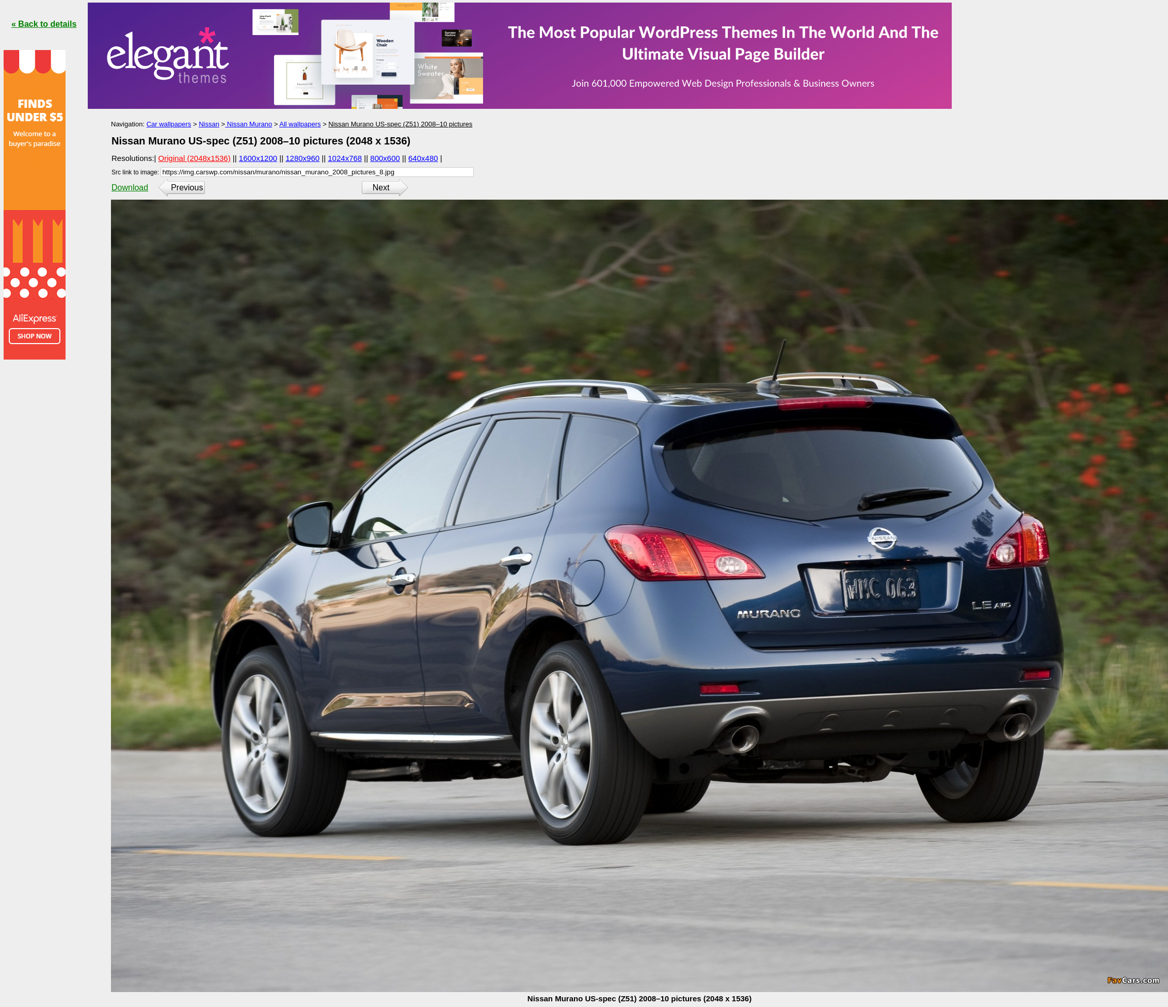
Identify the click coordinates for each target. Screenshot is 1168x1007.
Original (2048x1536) (194, 158)
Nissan (209, 124)
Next (381, 187)
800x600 (385, 158)
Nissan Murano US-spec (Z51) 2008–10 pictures (400, 124)
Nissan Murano (248, 124)
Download (129, 187)
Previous (187, 187)
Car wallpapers (169, 124)
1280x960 (302, 158)
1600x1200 (258, 158)
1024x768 (345, 158)
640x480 (423, 158)
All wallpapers (300, 124)
